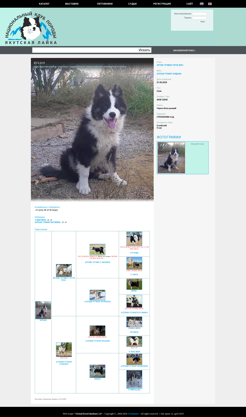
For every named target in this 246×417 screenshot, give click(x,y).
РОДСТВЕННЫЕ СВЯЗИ (45, 67)
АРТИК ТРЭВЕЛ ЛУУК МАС (64, 279)
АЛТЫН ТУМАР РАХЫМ (97, 341)
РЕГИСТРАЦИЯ (162, 3)
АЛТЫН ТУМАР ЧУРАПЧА (97, 302)
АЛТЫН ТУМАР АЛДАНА (64, 363)
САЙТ (189, 3)
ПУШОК (134, 332)
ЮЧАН (43, 320)
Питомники (105, 3)
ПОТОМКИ (63, 67)
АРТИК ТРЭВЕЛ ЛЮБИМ (97, 262)
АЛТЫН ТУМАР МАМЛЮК (134, 366)
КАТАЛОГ (44, 3)
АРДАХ (97, 379)
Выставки (71, 3)
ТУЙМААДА (134, 390)
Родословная (94, 67)
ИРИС (134, 291)
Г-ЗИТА (134, 274)
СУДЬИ (132, 3)
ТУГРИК (134, 253)
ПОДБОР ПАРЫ (77, 67)
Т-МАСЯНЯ (134, 352)
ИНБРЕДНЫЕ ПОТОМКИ (115, 67)
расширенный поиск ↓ (184, 50)
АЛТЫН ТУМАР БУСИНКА (134, 312)
